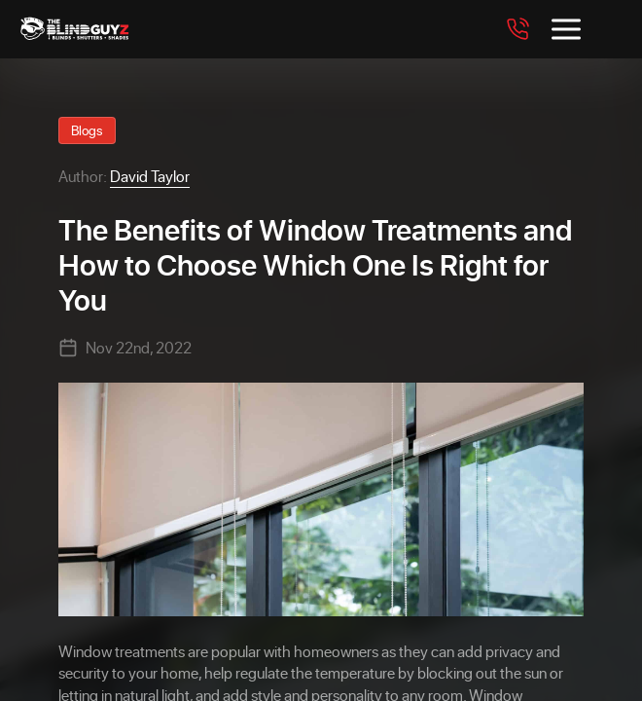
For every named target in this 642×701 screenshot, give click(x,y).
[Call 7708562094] (517, 29)
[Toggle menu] (566, 29)
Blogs (87, 130)
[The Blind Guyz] (130, 29)
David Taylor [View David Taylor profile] (150, 176)
